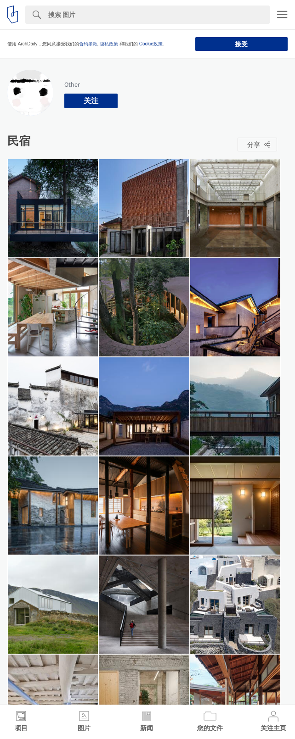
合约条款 (88, 43)
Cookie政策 (151, 43)
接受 (241, 44)
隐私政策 (109, 43)
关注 (91, 101)
